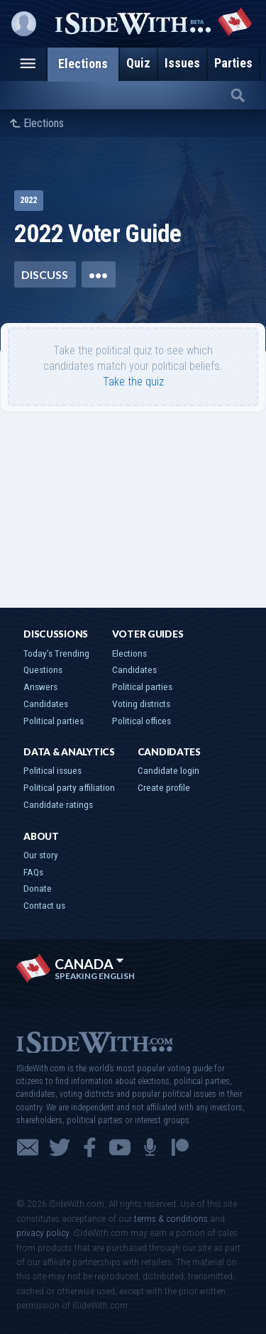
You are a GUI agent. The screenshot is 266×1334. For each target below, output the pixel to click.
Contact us (44, 905)
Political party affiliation (69, 787)
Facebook (89, 1147)
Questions (42, 669)
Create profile (164, 787)
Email (27, 1147)
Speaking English (95, 976)
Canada (89, 964)
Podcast (150, 1147)
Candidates (45, 703)
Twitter (59, 1147)
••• (98, 274)
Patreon (180, 1147)
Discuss (44, 274)
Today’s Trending (56, 653)
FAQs (33, 872)
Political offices (141, 720)
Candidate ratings (58, 804)
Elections (43, 123)
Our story (40, 854)
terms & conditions (171, 1218)
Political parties (53, 720)
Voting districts (141, 703)
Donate (37, 888)
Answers (40, 686)
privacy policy (42, 1232)
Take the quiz (133, 381)
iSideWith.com (94, 1041)
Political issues (52, 770)
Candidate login (168, 770)
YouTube (120, 1147)
